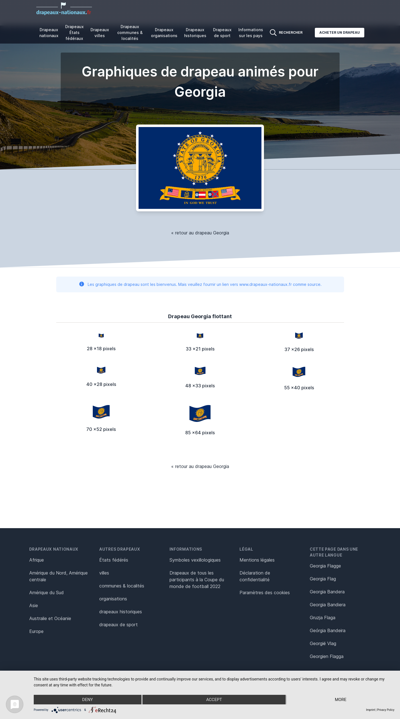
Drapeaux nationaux (48, 32)
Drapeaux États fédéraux (74, 32)
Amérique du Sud (46, 592)
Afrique (36, 560)
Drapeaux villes (100, 32)
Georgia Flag (323, 579)
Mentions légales (257, 560)
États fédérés (113, 560)
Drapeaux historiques (195, 32)
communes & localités (121, 586)
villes (104, 573)
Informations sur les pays (250, 32)
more (340, 699)
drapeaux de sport (118, 624)
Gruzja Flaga (322, 617)
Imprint (370, 709)
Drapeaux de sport (222, 32)
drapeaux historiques (120, 611)
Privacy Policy (385, 709)
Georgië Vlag (323, 643)
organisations (113, 599)
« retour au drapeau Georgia (200, 233)
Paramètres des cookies (264, 592)
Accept (214, 699)
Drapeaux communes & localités (130, 32)
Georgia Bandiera (327, 604)
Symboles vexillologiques (195, 560)
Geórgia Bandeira (327, 630)
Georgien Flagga (326, 656)
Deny (87, 699)
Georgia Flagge (325, 566)
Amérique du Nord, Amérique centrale (58, 576)
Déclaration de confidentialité (254, 576)
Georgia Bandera (327, 591)
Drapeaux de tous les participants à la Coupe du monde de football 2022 (197, 579)
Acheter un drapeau (339, 32)
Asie (33, 605)
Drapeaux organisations (164, 32)
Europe (36, 631)
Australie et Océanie (50, 618)
